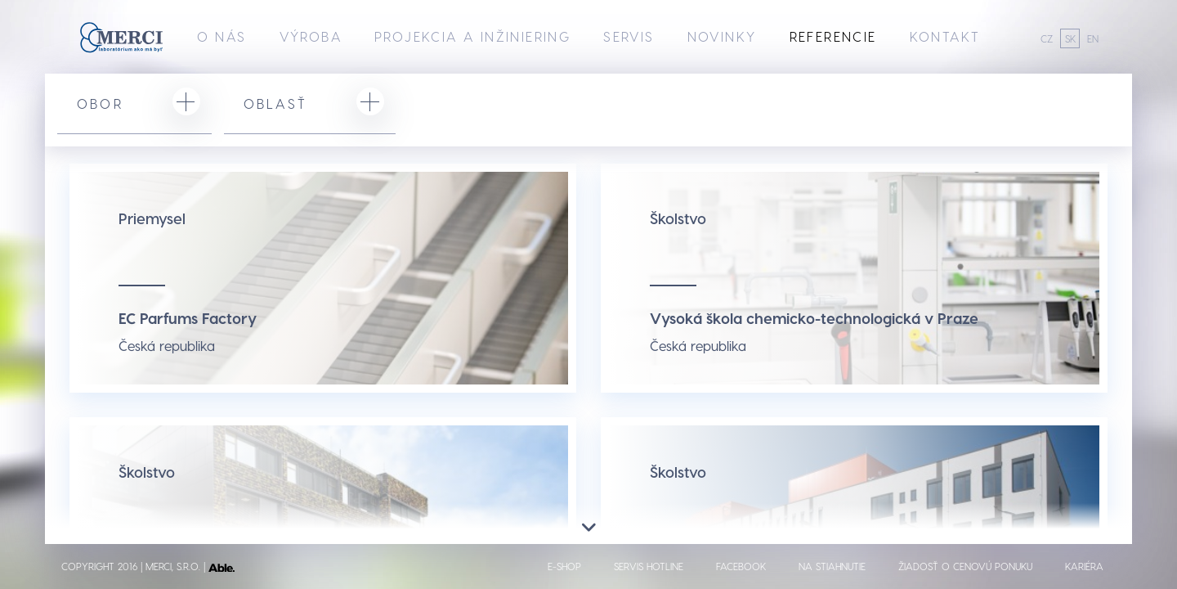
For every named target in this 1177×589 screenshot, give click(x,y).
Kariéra (1084, 566)
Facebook (741, 566)
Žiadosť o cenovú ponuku (965, 566)
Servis (628, 36)
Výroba (311, 36)
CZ (1047, 38)
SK (1070, 38)
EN (1093, 38)
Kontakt (945, 36)
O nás (222, 36)
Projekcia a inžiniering (472, 36)
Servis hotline (648, 566)
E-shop (564, 566)
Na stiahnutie (832, 566)
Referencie (833, 36)
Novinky (722, 36)
